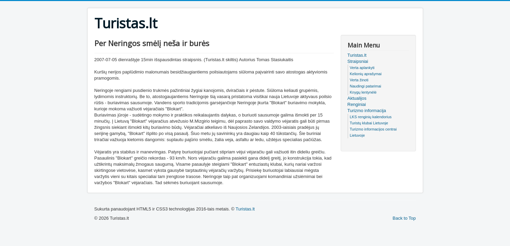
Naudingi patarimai (365, 86)
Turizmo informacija (367, 110)
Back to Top (404, 218)
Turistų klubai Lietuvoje (369, 123)
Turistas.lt (357, 55)
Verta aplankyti (362, 68)
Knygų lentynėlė (363, 92)
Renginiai (357, 104)
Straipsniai (358, 61)
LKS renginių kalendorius (371, 117)
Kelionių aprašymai (366, 74)
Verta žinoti (359, 80)
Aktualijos (357, 98)
